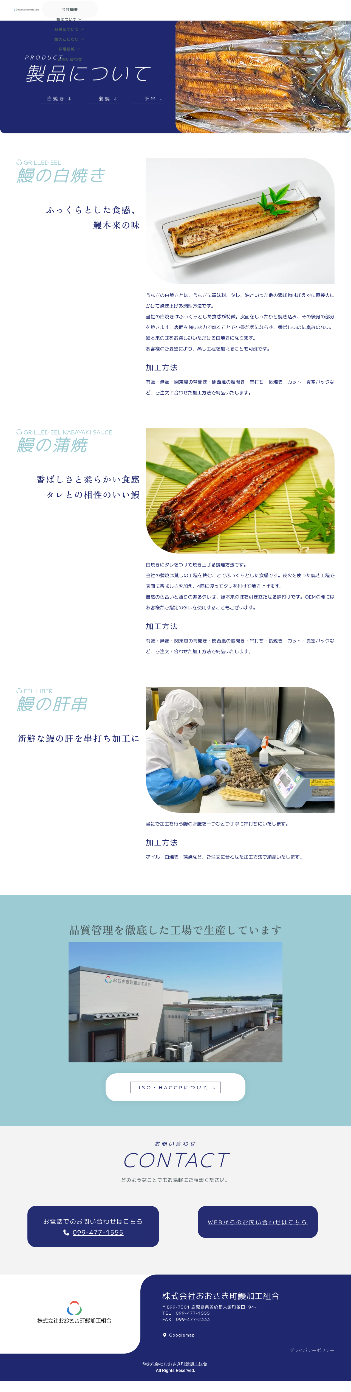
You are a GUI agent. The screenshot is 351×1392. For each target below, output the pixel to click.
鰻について (181, 8)
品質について (219, 8)
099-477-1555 (98, 1237)
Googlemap (182, 1340)
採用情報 (192, 14)
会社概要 (151, 8)
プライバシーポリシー (312, 1356)
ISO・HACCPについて (178, 1091)
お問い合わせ (226, 14)
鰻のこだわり (260, 8)
